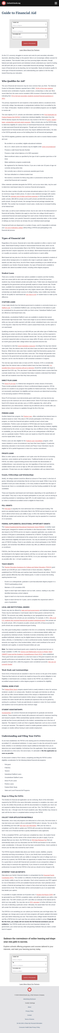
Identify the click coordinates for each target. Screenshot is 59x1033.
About (29, 1007)
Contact (29, 1015)
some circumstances (48, 146)
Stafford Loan (6, 308)
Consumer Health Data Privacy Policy (29, 1027)
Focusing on (16, 34)
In (13, 28)
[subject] (29, 36)
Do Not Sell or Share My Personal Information (29, 1023)
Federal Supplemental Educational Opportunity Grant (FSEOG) (25, 527)
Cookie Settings (30, 1003)
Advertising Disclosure (29, 999)
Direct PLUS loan (10, 383)
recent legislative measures (26, 346)
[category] (29, 30)
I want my (16, 22)
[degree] (29, 24)
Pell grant (8, 508)
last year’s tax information (28, 825)
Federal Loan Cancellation (34, 441)
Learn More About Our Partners (29, 50)
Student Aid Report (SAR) (45, 894)
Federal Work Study (11, 689)
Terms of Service (29, 1019)
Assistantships (6, 713)
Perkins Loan (28, 416)
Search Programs (30, 43)
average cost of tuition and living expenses (24, 196)
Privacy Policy (29, 1011)
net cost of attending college (14, 227)
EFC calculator (34, 902)
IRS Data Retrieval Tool (39, 840)
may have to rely (31, 294)
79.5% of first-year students (44, 88)
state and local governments (30, 610)
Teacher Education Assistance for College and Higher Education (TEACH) (28, 567)
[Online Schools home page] (4, 3)
